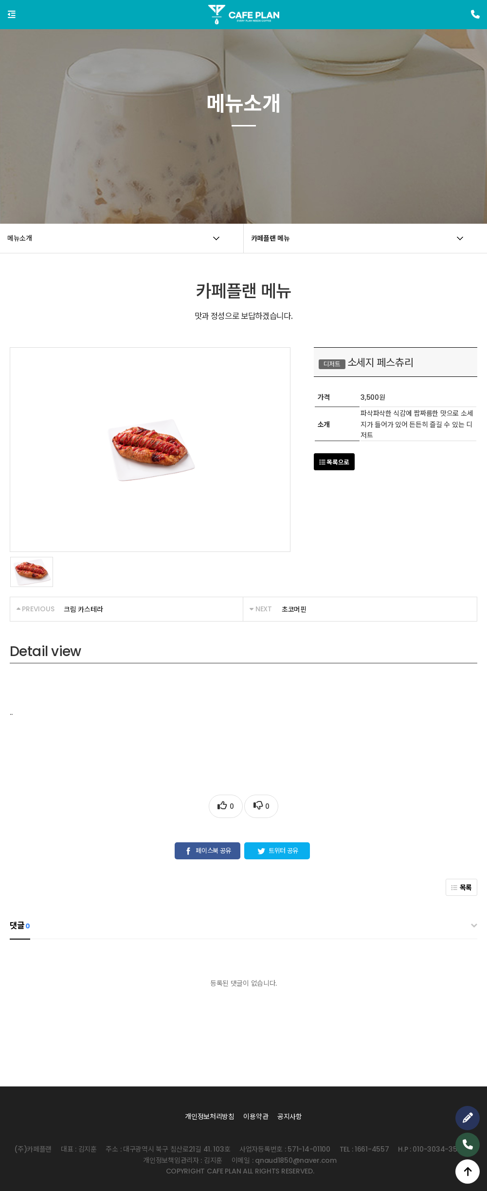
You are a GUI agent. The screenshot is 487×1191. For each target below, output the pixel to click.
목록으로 (334, 462)
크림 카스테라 (83, 609)
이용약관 (255, 1116)
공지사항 (289, 1116)
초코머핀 (294, 609)
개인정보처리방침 (209, 1116)
